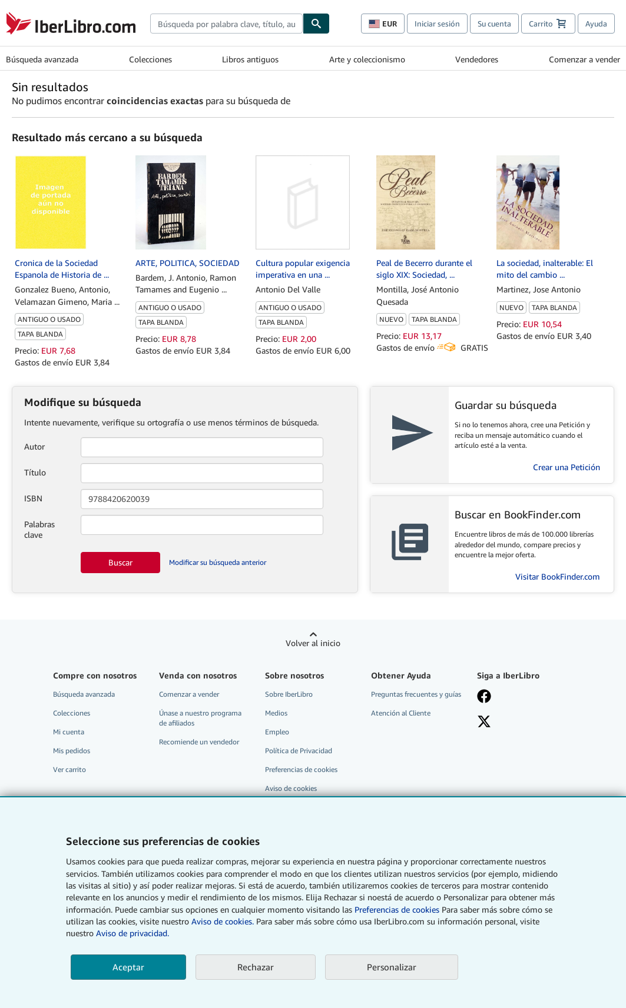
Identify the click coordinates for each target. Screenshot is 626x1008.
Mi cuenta (68, 731)
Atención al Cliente (400, 712)
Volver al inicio (313, 643)
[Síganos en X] (523, 722)
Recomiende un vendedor (199, 741)
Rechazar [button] (255, 967)
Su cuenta (494, 23)
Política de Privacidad (298, 750)
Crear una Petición (566, 467)
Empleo (277, 731)
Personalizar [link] (391, 967)
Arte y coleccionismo (367, 59)
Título (35, 472)
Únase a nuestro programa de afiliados (200, 717)
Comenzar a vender (584, 59)
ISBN (33, 498)
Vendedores (476, 59)
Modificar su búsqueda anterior (217, 562)
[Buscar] (316, 24)
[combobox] (226, 24)
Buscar (120, 562)
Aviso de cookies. (222, 921)
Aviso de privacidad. (132, 933)
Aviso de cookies (291, 788)
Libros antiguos (250, 59)
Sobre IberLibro (289, 694)
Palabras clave (39, 529)
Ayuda (596, 23)
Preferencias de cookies (397, 909)
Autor (34, 446)
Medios (276, 712)
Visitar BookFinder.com (557, 576)
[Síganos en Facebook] (523, 697)
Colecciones (150, 59)
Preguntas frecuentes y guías (416, 694)
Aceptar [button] (128, 967)
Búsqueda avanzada (42, 59)
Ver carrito (69, 769)
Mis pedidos (71, 750)
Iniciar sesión (437, 23)
